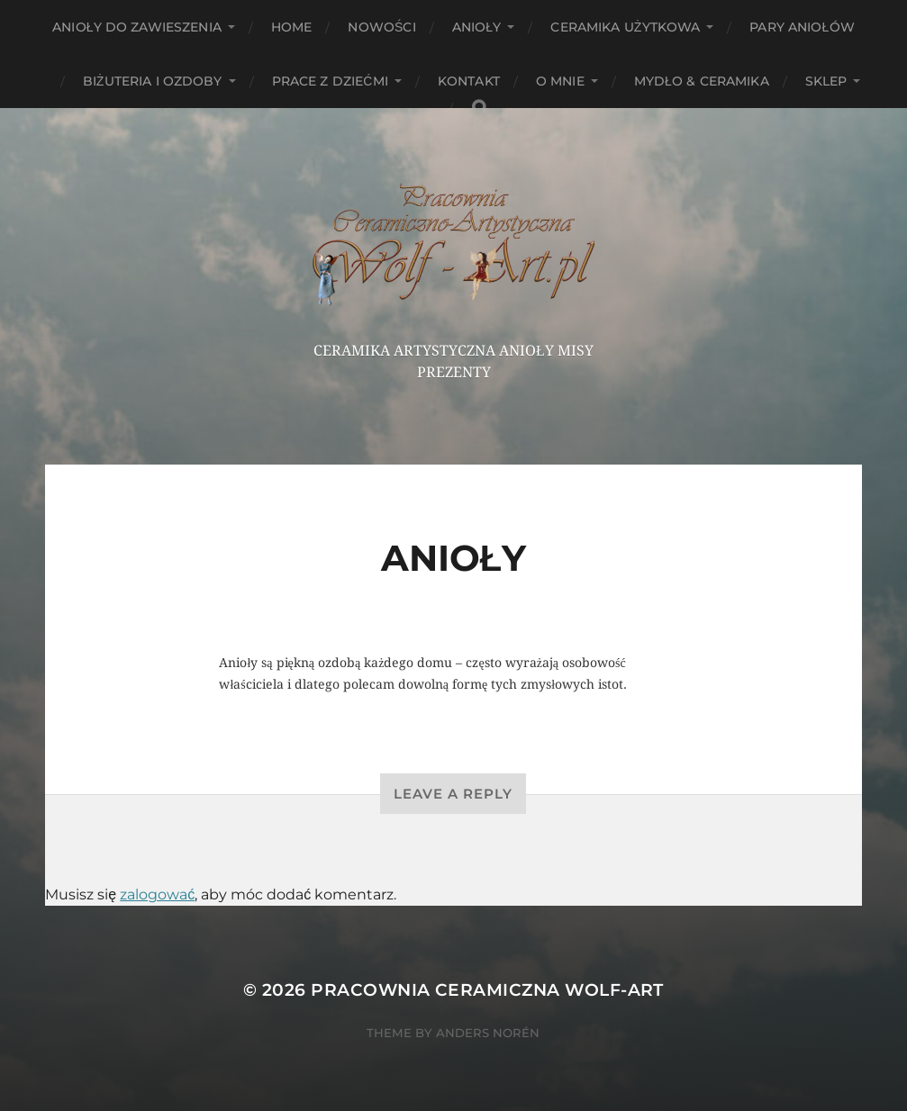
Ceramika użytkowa (625, 27)
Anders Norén (488, 1032)
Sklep (826, 81)
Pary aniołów (801, 27)
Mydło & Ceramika (701, 81)
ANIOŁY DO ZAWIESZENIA (137, 27)
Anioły (477, 27)
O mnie (560, 81)
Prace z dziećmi (330, 81)
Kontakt (469, 81)
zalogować (157, 894)
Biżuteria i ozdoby (152, 81)
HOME (292, 27)
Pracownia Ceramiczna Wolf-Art (487, 990)
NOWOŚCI (381, 27)
